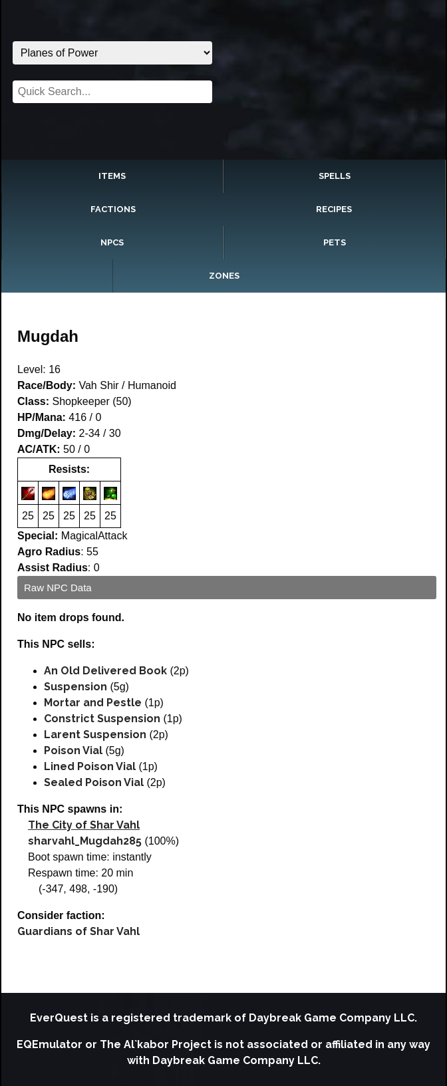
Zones (224, 276)
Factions (113, 209)
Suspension (75, 686)
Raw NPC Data (58, 587)
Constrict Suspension (102, 718)
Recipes (334, 209)
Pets (334, 242)
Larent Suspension (95, 734)
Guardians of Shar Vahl (78, 931)
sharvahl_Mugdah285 (85, 841)
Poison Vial (73, 750)
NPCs (112, 242)
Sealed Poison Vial (94, 782)
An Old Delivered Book (105, 670)
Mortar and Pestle (93, 702)
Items (112, 176)
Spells (335, 176)
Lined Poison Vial (90, 766)
